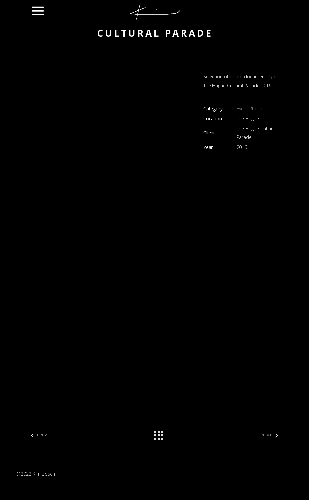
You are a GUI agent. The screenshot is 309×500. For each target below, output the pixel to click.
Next (271, 434)
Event (242, 108)
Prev (37, 434)
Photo (255, 108)
